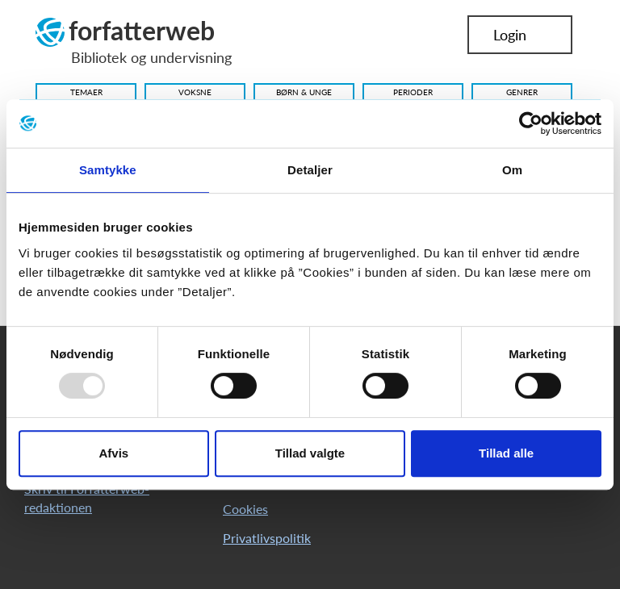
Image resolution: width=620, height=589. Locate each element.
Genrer (522, 92)
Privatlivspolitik (267, 537)
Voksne (195, 92)
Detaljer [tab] (310, 170)
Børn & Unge (304, 92)
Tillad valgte (310, 453)
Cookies (245, 508)
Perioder (413, 92)
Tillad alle (506, 453)
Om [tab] (512, 170)
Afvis (113, 453)
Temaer (86, 92)
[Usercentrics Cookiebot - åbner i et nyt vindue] (530, 123)
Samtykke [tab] (107, 170)
